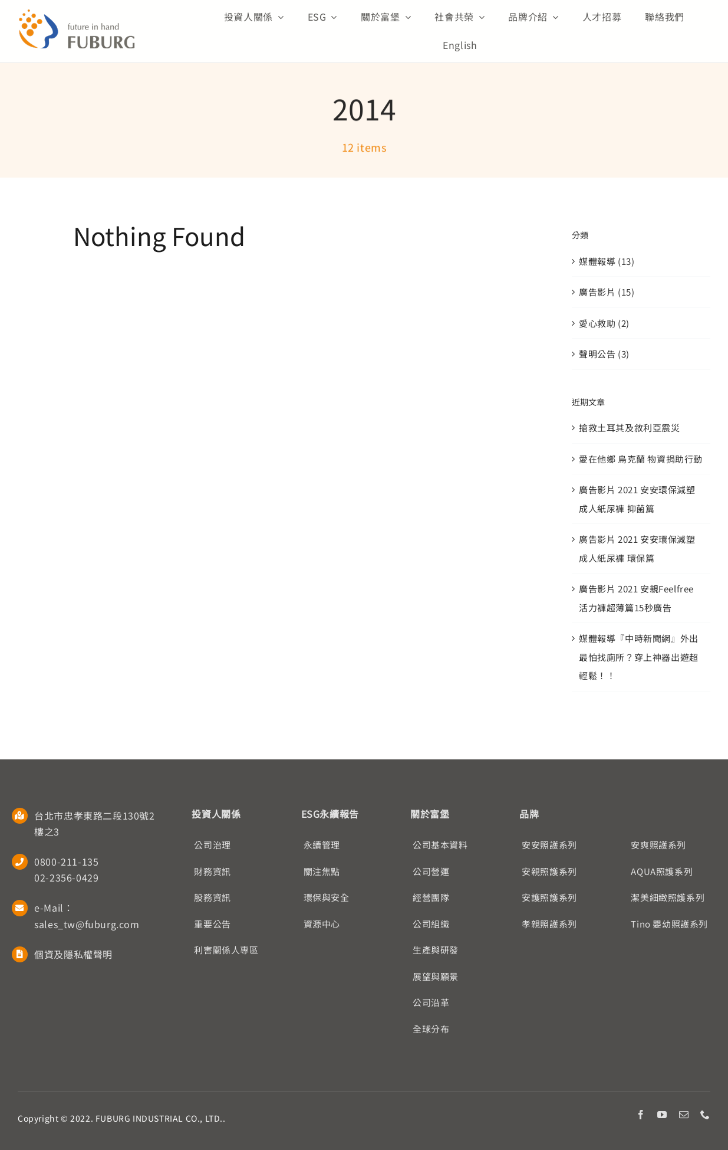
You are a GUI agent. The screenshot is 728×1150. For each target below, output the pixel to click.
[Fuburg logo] (77, 13)
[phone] (705, 1114)
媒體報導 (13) (606, 261)
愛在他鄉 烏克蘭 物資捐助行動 (641, 459)
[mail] (684, 1114)
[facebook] (641, 1114)
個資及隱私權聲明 (73, 954)
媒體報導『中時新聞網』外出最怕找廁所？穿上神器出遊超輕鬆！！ (639, 657)
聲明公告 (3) (604, 354)
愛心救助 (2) (604, 323)
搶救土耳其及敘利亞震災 (629, 427)
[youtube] (662, 1114)
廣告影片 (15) (606, 292)
